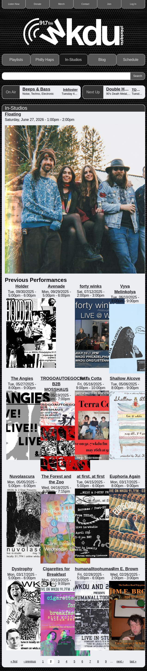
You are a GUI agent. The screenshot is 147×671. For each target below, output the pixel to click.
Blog (102, 60)
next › (119, 661)
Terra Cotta (91, 378)
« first (14, 661)
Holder (22, 286)
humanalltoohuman (94, 569)
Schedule (130, 60)
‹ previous (30, 661)
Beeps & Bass (36, 89)
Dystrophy (22, 569)
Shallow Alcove (125, 378)
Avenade (56, 286)
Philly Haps (44, 60)
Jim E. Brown (125, 569)
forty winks (91, 286)
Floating (13, 114)
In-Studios (73, 60)
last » (133, 661)
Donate (37, 4)
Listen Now (13, 4)
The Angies (22, 378)
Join (109, 4)
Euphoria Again (125, 476)
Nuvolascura (21, 476)
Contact (85, 4)
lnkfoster (70, 89)
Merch (61, 4)
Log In (133, 4)
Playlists (16, 60)
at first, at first (90, 476)
